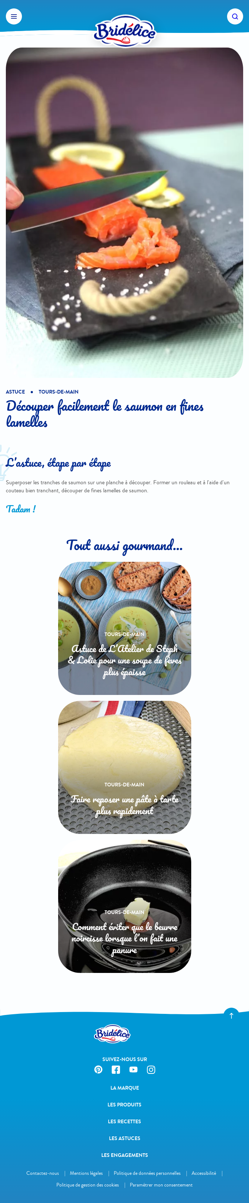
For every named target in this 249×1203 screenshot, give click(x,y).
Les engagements (124, 1155)
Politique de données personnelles (147, 1173)
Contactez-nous (42, 1173)
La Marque (124, 1087)
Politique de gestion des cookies (87, 1184)
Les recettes (124, 1121)
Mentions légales (86, 1173)
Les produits (124, 1104)
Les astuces (124, 1138)
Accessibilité (204, 1173)
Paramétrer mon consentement (161, 1184)
